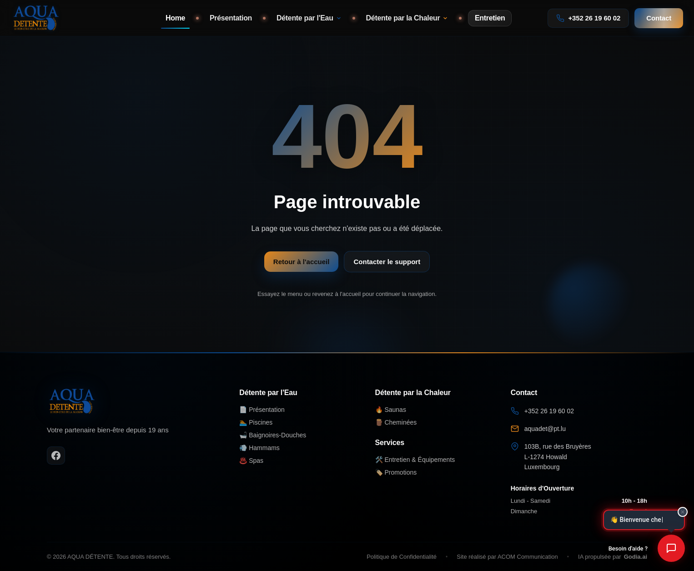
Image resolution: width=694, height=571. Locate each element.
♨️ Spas (251, 460)
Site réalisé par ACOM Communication (507, 556)
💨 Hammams (259, 447)
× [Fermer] (682, 511)
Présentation (231, 18)
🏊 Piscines (255, 422)
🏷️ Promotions (396, 472)
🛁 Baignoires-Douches (272, 435)
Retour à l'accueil (301, 261)
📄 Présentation (262, 409)
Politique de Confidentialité (402, 556)
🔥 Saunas (390, 409)
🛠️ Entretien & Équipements (415, 459)
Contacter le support (386, 261)
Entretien (490, 18)
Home (175, 18)
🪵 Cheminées (396, 422)
